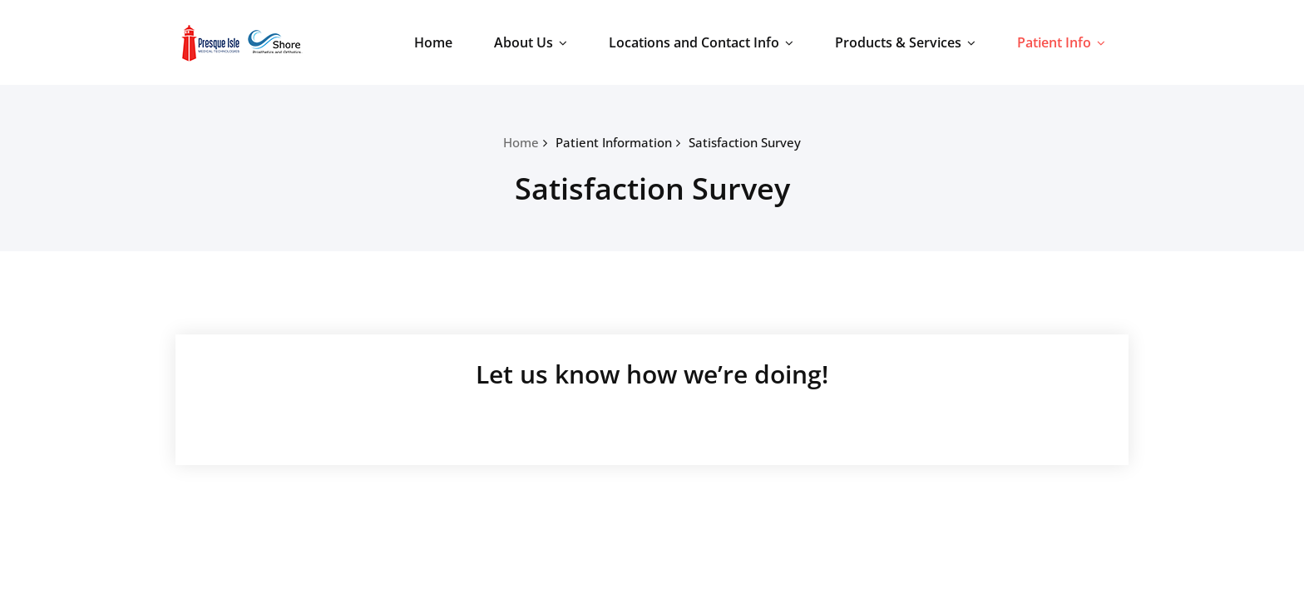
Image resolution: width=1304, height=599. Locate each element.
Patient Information (614, 142)
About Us (530, 42)
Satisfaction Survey (745, 142)
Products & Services (905, 42)
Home (433, 42)
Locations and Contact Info (701, 42)
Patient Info (1061, 42)
